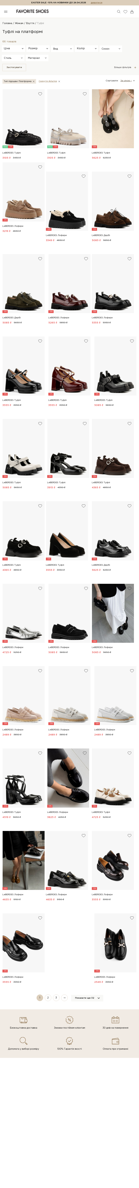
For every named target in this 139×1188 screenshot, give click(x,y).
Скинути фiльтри (48, 81)
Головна (7, 23)
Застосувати (14, 67)
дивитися (96, 3)
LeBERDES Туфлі (11, 153)
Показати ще (84, 998)
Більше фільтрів (122, 67)
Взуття (30, 23)
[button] (62, 48)
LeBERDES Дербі (101, 235)
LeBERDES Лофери (12, 226)
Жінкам (19, 23)
